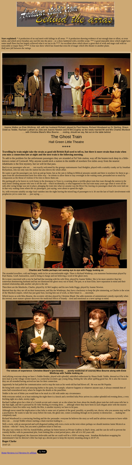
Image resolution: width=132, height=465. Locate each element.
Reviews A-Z (13, 453)
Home (4, 453)
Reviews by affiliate (28, 453)
